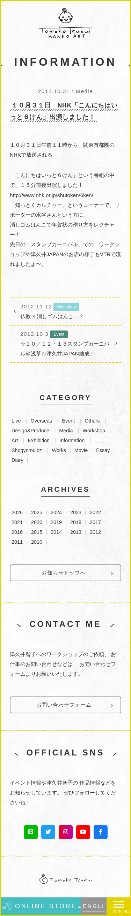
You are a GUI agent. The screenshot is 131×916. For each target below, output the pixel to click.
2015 (36, 532)
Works (59, 450)
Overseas (41, 421)
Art (15, 440)
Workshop (94, 430)
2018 (75, 522)
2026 (17, 512)
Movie (81, 450)
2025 (36, 512)
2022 (95, 512)
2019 (56, 522)
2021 (17, 522)
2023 (75, 512)
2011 (17, 542)
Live (16, 421)
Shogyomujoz (27, 450)
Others (92, 421)
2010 (36, 542)
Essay (103, 450)
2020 (36, 522)
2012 (95, 532)
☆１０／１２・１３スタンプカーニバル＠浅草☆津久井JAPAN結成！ (65, 342)
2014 (56, 532)
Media (66, 430)
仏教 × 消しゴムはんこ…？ (65, 310)
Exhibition (39, 440)
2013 (75, 532)
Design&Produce (30, 430)
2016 (17, 532)
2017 (95, 522)
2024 (56, 512)
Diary (17, 460)
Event (68, 421)
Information (72, 440)
